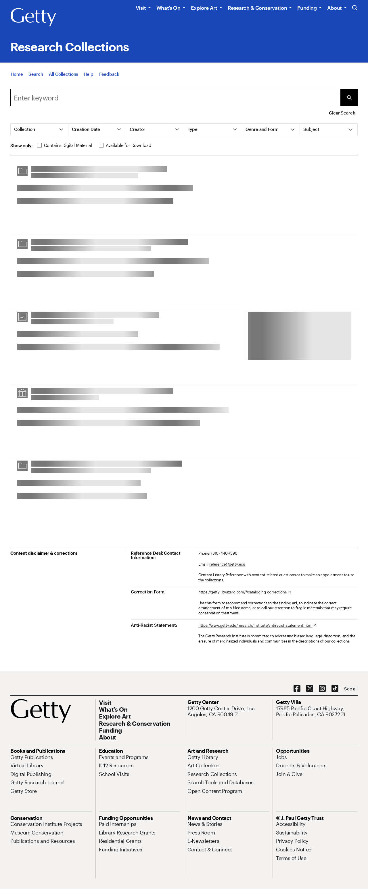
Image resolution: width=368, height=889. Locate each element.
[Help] (88, 74)
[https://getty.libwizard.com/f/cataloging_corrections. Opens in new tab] (244, 592)
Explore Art (204, 8)
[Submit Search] (349, 97)
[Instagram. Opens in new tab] (322, 688)
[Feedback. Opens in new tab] (109, 74)
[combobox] (175, 97)
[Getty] (33, 17)
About (334, 8)
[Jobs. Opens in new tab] (281, 757)
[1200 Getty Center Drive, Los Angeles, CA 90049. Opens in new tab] (228, 711)
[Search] (35, 74)
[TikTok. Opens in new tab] (334, 688)
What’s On (168, 8)
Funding (307, 8)
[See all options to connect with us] (351, 689)
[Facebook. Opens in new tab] (297, 688)
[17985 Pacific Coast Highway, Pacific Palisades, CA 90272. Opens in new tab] (317, 711)
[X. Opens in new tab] (309, 688)
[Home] (17, 74)
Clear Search (342, 112)
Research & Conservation (257, 8)
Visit (141, 8)
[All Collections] (63, 74)
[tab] (39, 130)
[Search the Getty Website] (355, 8)
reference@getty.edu (227, 564)
